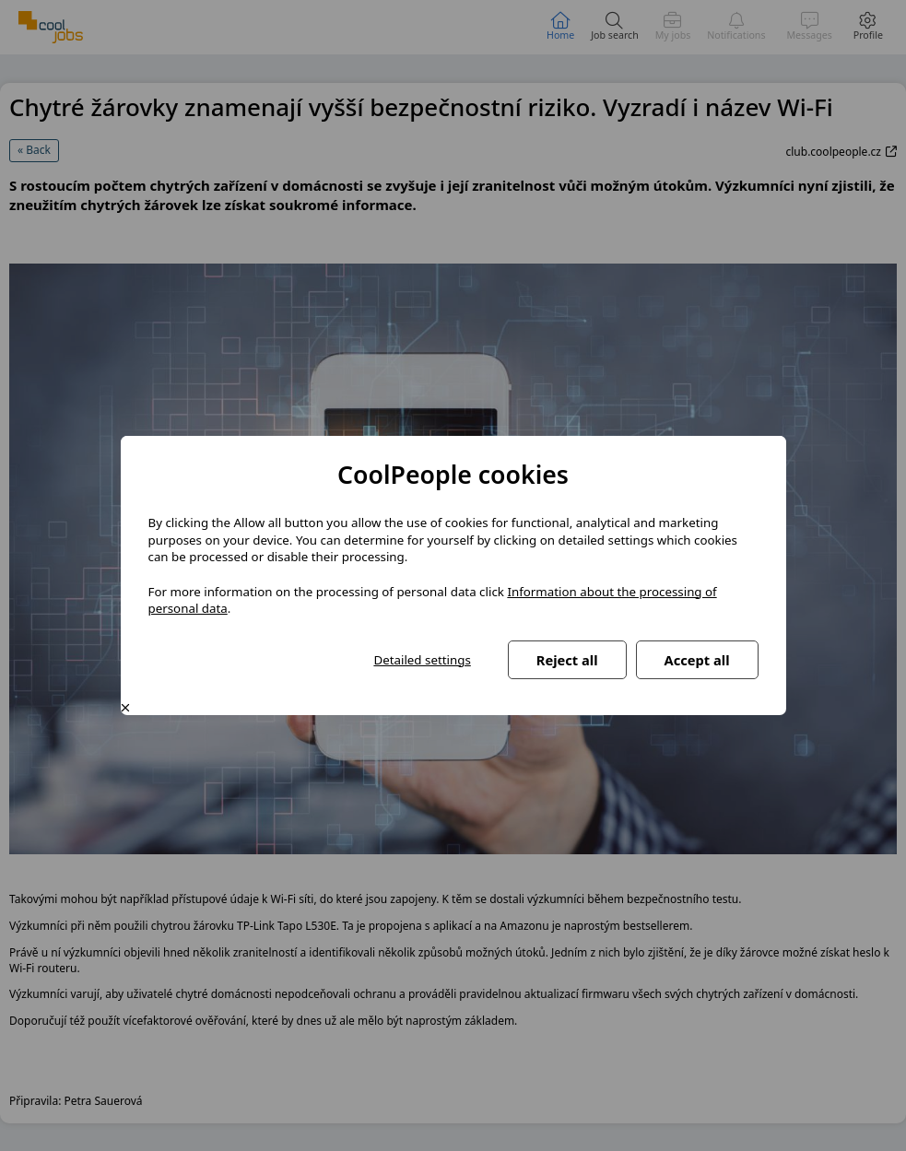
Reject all (567, 660)
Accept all (697, 660)
